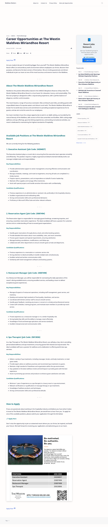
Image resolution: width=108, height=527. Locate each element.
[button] (13, 54)
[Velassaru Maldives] (83, 123)
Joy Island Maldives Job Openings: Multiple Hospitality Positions (89, 76)
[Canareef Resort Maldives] (92, 88)
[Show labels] (81, 143)
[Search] (102, 3)
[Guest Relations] (98, 72)
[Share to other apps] (31, 54)
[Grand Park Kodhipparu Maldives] (94, 105)
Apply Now (10, 61)
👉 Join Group (89, 61)
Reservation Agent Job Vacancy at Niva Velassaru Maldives (89, 100)
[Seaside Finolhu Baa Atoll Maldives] (87, 139)
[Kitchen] (87, 80)
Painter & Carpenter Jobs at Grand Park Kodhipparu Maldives (89, 108)
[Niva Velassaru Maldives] (96, 80)
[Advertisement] (54, 20)
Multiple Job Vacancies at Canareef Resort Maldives (89, 92)
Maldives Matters (10, 3)
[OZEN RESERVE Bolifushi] (84, 127)
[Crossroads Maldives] (84, 135)
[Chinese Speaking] (83, 119)
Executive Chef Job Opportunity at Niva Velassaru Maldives (89, 84)
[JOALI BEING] (81, 131)
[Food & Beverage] (89, 72)
